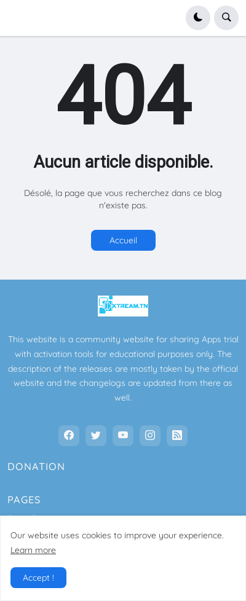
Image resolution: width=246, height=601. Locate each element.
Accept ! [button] (38, 577)
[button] (198, 18)
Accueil (123, 240)
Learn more (33, 550)
